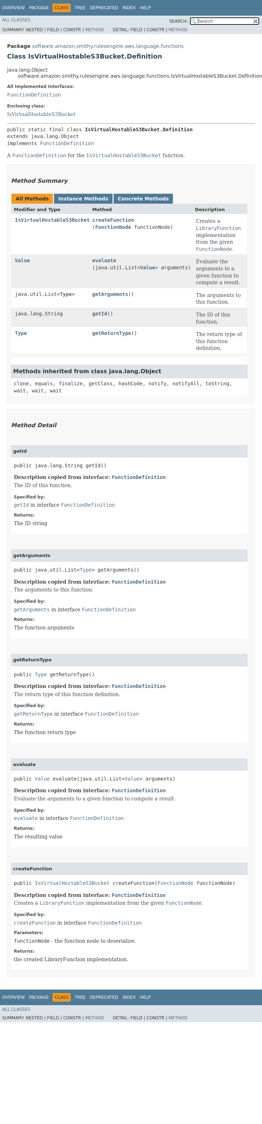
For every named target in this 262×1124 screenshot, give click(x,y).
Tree (80, 7)
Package (39, 7)
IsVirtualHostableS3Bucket (41, 114)
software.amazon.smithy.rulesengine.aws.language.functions (108, 46)
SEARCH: (178, 21)
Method (94, 29)
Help (145, 7)
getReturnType (111, 333)
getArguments (110, 294)
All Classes (16, 19)
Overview (13, 7)
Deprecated (104, 7)
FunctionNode (113, 227)
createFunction (113, 220)
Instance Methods (83, 199)
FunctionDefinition (34, 95)
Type (66, 294)
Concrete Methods (143, 199)
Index (129, 7)
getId (99, 313)
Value (22, 260)
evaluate (104, 260)
